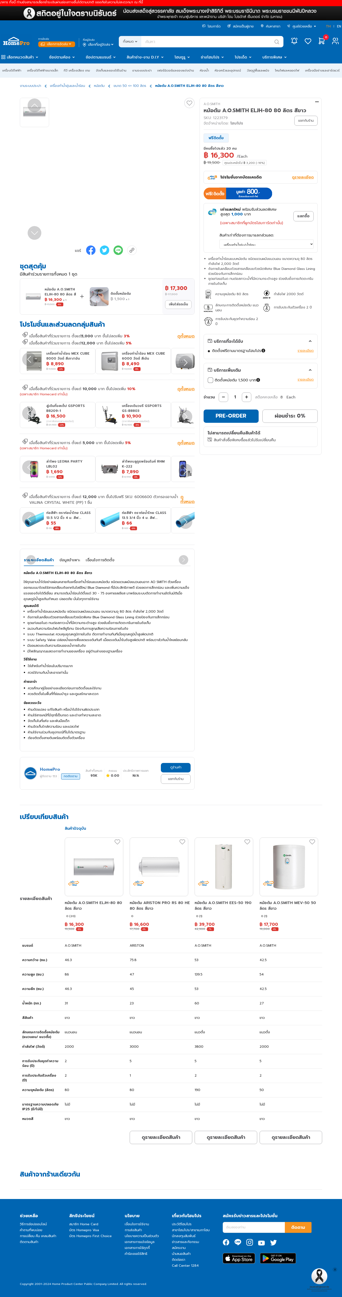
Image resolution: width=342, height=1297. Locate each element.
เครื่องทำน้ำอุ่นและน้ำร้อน (67, 85)
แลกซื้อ (303, 216)
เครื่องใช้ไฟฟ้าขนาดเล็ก (42, 70)
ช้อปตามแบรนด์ (98, 57)
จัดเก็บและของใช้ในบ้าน (111, 70)
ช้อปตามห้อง (59, 57)
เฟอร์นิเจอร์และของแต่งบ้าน (175, 70)
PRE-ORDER (231, 416)
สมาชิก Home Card (83, 1224)
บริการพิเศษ (272, 57)
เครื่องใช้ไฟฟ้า (11, 70)
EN (339, 26)
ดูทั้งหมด (186, 336)
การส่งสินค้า (133, 1230)
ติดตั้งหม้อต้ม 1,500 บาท (234, 380)
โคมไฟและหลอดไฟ (287, 70)
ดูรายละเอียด (303, 177)
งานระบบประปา (142, 70)
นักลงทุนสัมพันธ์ (184, 1236)
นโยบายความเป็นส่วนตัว (142, 1236)
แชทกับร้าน (176, 778)
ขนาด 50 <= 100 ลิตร (130, 85)
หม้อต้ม (99, 85)
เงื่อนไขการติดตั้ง (100, 560)
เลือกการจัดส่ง (56, 44)
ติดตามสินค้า (29, 1241)
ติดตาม (298, 1227)
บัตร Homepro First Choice (90, 1236)
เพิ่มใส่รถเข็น (178, 304)
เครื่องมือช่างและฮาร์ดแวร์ (322, 70)
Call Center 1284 (185, 1265)
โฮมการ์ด (211, 26)
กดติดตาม (70, 776)
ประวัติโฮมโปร (182, 1224)
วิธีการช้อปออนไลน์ (33, 1224)
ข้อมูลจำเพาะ (70, 560)
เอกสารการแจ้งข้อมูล (139, 1241)
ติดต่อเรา (178, 1259)
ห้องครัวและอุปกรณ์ (228, 70)
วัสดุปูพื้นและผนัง (258, 70)
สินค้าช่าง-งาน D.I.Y (143, 57)
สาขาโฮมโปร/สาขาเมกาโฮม (191, 1230)
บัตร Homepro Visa (84, 1230)
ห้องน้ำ (204, 70)
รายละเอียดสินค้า (39, 560)
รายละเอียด (306, 350)
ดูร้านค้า (175, 767)
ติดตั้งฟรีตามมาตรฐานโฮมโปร (238, 351)
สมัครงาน (179, 1247)
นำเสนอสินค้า (181, 1253)
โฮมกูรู (180, 57)
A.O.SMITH (212, 104)
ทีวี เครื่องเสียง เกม (77, 70)
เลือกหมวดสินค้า (20, 57)
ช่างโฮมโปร (210, 57)
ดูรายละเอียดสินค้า (161, 1137)
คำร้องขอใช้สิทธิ (136, 1253)
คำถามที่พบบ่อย (31, 1230)
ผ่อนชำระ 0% (290, 416)
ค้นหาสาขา (270, 26)
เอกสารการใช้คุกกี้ (137, 1247)
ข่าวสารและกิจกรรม (185, 1241)
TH (328, 26)
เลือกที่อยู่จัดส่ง (98, 44)
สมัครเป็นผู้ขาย (240, 26)
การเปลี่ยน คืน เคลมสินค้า (38, 1236)
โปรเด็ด (241, 57)
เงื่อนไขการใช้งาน (137, 1224)
